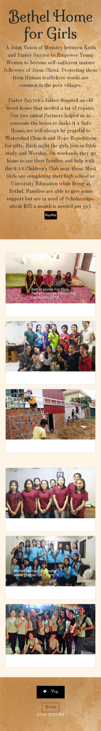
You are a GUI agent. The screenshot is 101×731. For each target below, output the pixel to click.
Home (50, 707)
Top (50, 691)
